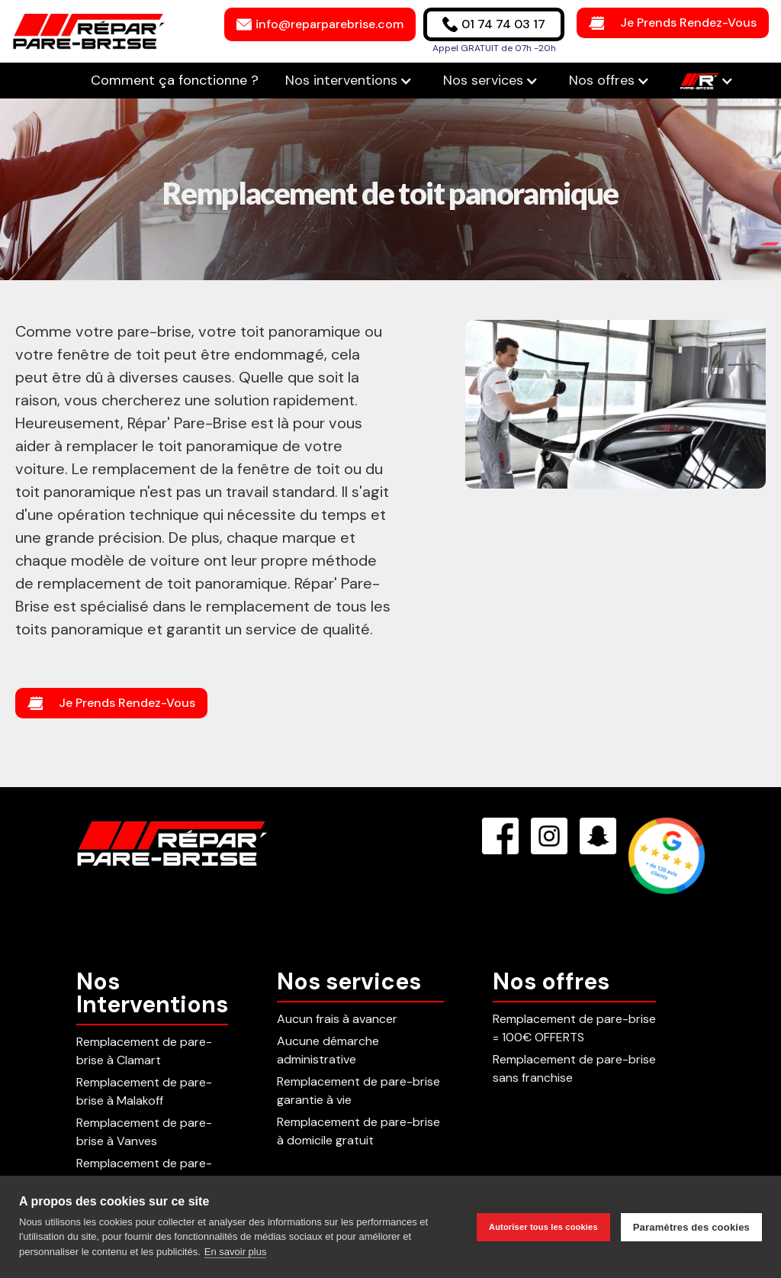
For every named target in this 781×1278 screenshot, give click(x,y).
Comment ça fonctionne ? (176, 80)
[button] (349, 80)
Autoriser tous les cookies (543, 1226)
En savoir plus (235, 1251)
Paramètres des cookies (691, 1227)
